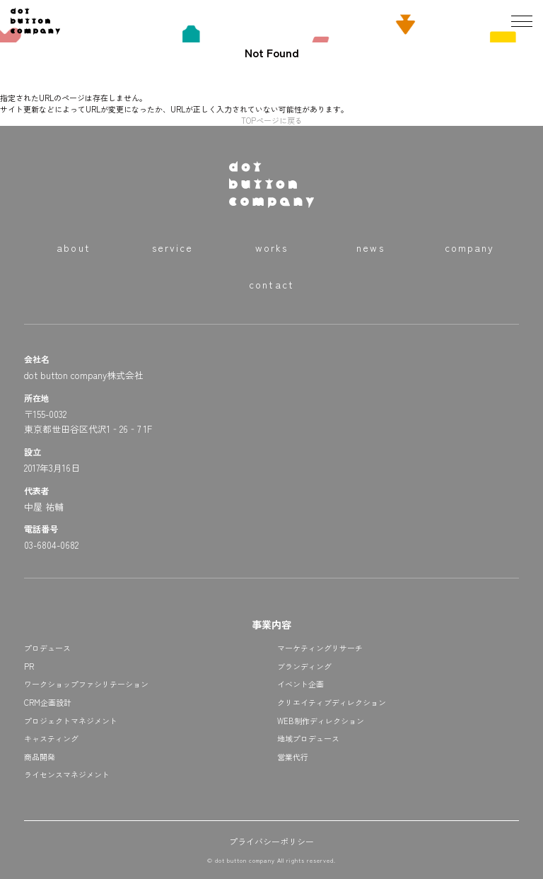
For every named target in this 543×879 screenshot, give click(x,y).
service (173, 247)
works (271, 247)
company (470, 247)
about (73, 247)
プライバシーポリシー (271, 841)
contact (271, 284)
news (370, 247)
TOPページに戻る (272, 120)
